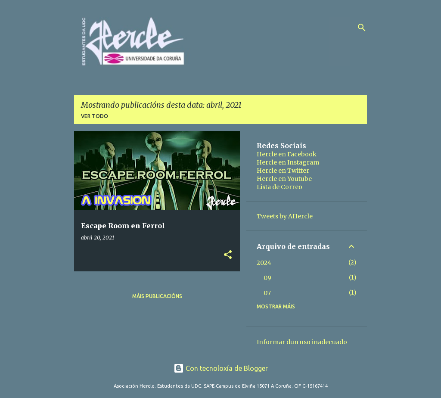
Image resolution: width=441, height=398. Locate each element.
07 (267, 293)
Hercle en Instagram (288, 162)
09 (267, 278)
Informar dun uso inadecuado (302, 342)
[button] (228, 255)
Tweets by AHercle (285, 216)
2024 (264, 263)
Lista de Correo (279, 187)
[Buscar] (362, 27)
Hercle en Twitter (283, 170)
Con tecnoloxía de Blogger (221, 368)
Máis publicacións (157, 296)
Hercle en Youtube (284, 179)
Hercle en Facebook (287, 154)
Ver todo (94, 116)
